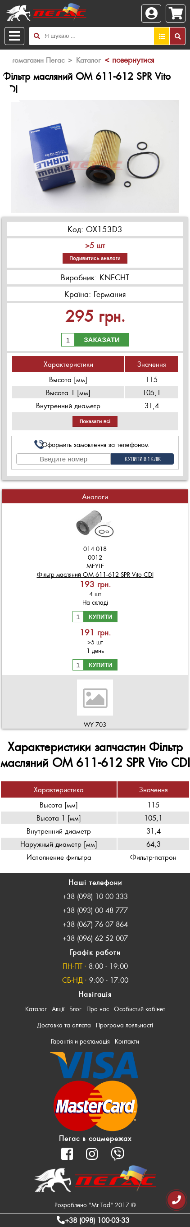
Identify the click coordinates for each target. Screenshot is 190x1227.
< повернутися (129, 59)
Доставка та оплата (64, 1025)
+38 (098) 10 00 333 (95, 896)
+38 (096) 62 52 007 (95, 938)
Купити (100, 616)
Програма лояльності (124, 1025)
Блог (75, 1008)
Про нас (97, 1008)
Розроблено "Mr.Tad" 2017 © (95, 1204)
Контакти (127, 1041)
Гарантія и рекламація (80, 1041)
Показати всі (95, 421)
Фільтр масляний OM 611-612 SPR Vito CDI (95, 574)
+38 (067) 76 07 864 (95, 924)
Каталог (36, 1008)
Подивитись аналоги (95, 258)
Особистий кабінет (139, 1008)
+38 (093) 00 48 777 (95, 910)
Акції (58, 1008)
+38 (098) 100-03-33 (93, 1220)
